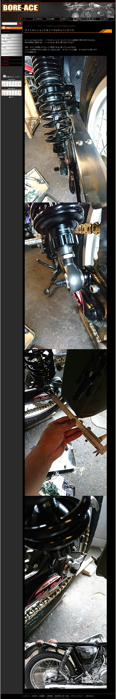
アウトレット (6, 44)
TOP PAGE (6, 31)
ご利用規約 (49, 696)
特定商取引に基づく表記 (62, 696)
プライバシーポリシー (77, 696)
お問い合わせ (90, 696)
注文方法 (34, 696)
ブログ (39, 26)
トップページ (28, 26)
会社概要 (41, 696)
